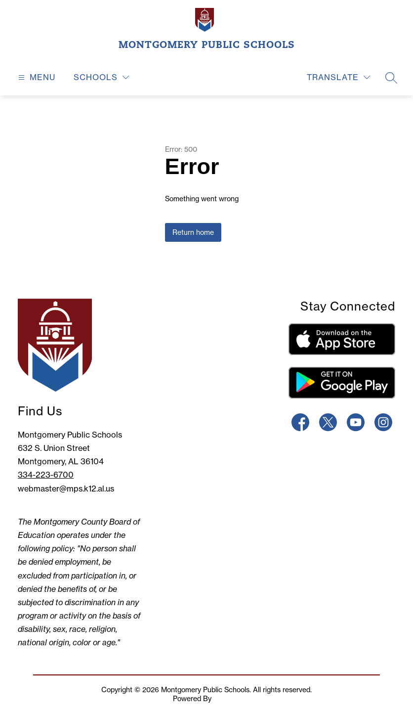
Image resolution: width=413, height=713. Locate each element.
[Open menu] (35, 77)
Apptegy (226, 698)
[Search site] (391, 78)
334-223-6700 (46, 475)
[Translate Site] (338, 77)
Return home (193, 232)
